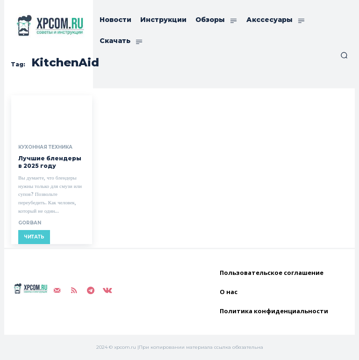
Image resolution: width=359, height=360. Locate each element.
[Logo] (48, 25)
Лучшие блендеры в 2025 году (49, 162)
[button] (344, 55)
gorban (29, 223)
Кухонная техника (45, 147)
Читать (34, 237)
